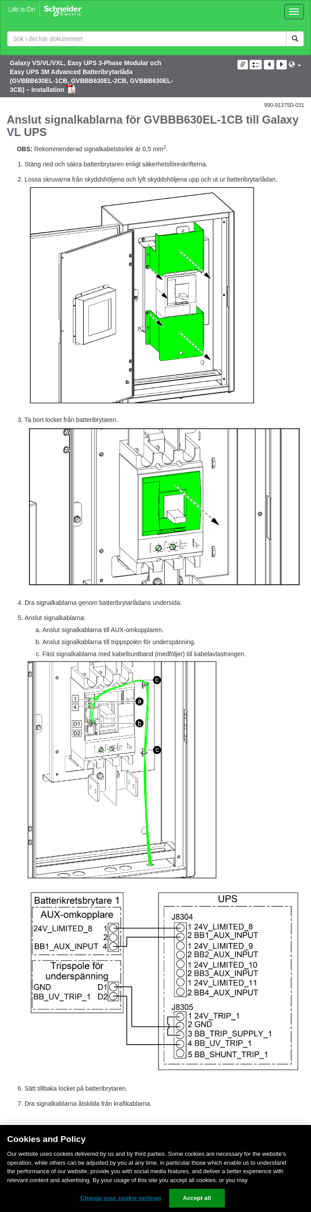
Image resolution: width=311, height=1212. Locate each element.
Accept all (197, 1198)
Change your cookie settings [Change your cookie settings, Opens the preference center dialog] (120, 1198)
